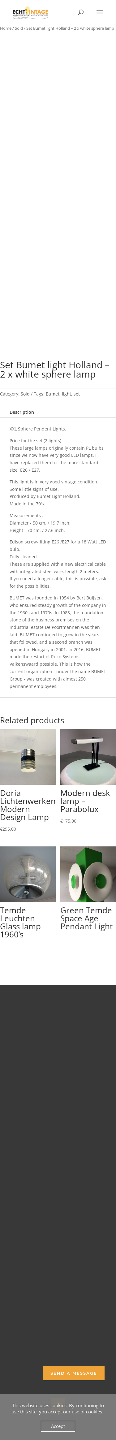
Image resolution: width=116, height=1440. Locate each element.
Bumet (52, 394)
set (77, 394)
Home (5, 28)
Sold (19, 28)
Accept (58, 1426)
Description (22, 412)
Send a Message (73, 1373)
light (66, 394)
